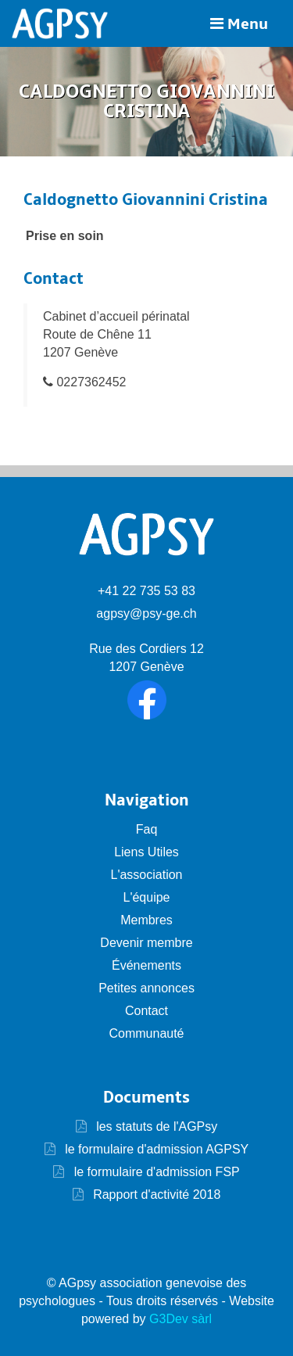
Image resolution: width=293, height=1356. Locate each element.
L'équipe (146, 897)
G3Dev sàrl (180, 1319)
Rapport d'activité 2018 (155, 1194)
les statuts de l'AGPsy (147, 1126)
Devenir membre (146, 942)
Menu (239, 24)
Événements (146, 965)
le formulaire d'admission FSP (154, 1171)
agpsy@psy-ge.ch (146, 613)
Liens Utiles (146, 852)
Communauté (146, 1033)
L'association (147, 874)
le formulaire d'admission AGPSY (155, 1149)
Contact (146, 1010)
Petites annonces (146, 988)
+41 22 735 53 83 (146, 590)
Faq (147, 829)
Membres (146, 920)
